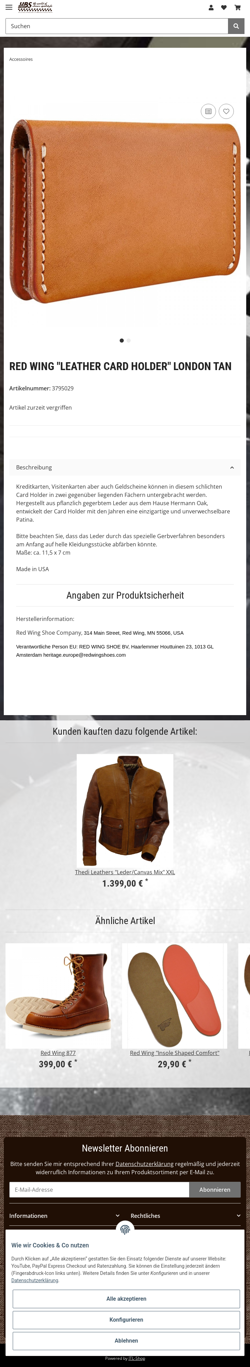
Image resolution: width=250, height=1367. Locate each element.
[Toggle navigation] (9, 4)
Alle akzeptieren (126, 1299)
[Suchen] (117, 26)
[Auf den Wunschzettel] (226, 111)
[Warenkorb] (237, 7)
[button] (211, 7)
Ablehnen (126, 1340)
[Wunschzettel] (223, 7)
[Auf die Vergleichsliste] (208, 111)
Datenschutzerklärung (145, 1164)
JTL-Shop (137, 1358)
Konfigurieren (126, 1319)
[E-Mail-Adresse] (99, 1190)
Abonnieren (214, 1189)
